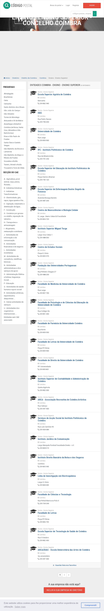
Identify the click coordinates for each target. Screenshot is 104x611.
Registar (76, 5)
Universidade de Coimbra (49, 131)
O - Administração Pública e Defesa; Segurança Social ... (14, 277)
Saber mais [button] (20, 607)
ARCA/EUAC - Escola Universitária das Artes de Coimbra (64, 550)
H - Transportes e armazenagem (10, 223)
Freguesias (9, 87)
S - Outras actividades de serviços (13, 303)
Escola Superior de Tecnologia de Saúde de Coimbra (62, 531)
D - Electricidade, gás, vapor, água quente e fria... (14, 199)
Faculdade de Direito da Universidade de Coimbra (60, 360)
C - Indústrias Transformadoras (11, 192)
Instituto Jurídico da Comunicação (53, 439)
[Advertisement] (52, 51)
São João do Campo (12, 110)
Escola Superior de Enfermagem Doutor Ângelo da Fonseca (61, 190)
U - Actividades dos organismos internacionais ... (11, 311)
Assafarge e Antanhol (12, 124)
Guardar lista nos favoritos (64, 565)
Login (68, 5)
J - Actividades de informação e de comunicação (11, 237)
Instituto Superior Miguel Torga (52, 228)
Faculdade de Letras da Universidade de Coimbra (60, 342)
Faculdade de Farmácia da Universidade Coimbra (60, 323)
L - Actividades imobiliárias (10, 251)
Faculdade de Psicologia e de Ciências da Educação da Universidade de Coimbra (63, 303)
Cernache (7, 104)
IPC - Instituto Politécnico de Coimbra (55, 150)
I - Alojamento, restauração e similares (13, 230)
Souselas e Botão (11, 161)
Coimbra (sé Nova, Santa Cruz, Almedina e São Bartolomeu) (13, 130)
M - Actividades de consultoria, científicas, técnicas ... (13, 259)
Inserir (92, 5)
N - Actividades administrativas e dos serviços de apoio (12, 268)
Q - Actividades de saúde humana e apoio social (14, 288)
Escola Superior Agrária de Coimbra (54, 94)
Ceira (6, 100)
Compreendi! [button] (91, 605)
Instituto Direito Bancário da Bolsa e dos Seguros (61, 457)
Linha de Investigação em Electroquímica (57, 476)
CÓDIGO (17, 5)
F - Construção (9, 210)
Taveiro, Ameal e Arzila (13, 165)
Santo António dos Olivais (14, 107)
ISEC (40, 113)
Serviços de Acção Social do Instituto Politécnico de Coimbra (62, 419)
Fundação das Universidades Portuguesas (57, 265)
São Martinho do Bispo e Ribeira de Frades (13, 156)
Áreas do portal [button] (56, 5)
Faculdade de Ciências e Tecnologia (54, 494)
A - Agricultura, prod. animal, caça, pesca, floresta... (12, 182)
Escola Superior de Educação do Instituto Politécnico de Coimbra (64, 169)
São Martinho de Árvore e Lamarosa (14, 150)
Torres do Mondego (12, 117)
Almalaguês (8, 94)
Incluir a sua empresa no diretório (64, 590)
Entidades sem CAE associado (11, 318)
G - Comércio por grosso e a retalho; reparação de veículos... (13, 216)
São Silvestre (9, 114)
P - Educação (9, 283)
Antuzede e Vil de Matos (13, 121)
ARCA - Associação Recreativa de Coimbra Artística (62, 399)
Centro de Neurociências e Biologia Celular (58, 210)
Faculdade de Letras (47, 513)
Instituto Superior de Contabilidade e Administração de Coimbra (63, 379)
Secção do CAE (10, 172)
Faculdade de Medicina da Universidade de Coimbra (61, 284)
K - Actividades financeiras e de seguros (13, 245)
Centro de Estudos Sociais (50, 247)
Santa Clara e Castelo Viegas (12, 144)
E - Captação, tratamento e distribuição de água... (14, 205)
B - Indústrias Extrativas (13, 188)
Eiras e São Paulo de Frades (12, 137)
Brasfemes (8, 97)
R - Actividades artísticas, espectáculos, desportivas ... (14, 296)
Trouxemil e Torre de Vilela (14, 168)
